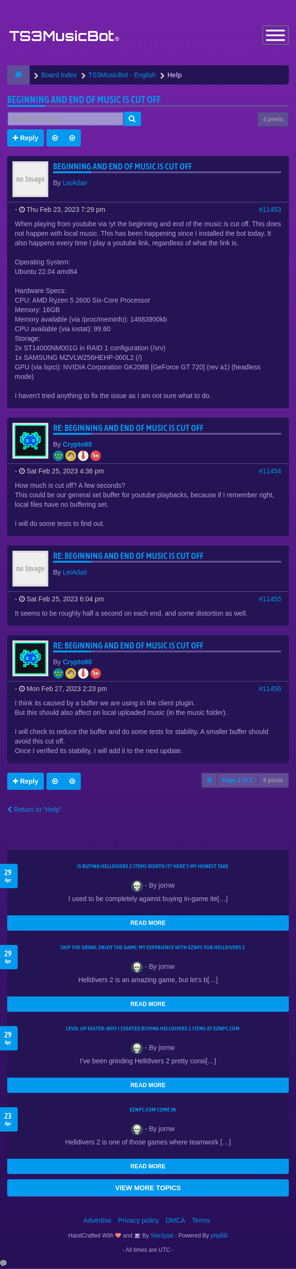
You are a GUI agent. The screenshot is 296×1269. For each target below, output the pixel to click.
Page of (237, 780)
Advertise (97, 1221)
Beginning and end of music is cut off (84, 99)
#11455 (270, 599)
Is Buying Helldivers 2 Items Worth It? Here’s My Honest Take (153, 866)
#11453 (270, 210)
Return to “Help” (34, 810)
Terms (201, 1221)
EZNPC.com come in (153, 1110)
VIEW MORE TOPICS (148, 1188)
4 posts (273, 119)
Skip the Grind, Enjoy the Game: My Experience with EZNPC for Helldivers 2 (152, 947)
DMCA (175, 1221)
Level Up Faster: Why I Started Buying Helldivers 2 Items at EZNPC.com (153, 1029)
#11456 (270, 689)
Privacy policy (138, 1221)
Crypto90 (77, 445)
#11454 (270, 471)
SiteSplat (161, 1236)
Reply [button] (25, 138)
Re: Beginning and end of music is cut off (128, 428)
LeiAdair (75, 183)
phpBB (219, 1236)
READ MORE (148, 923)
